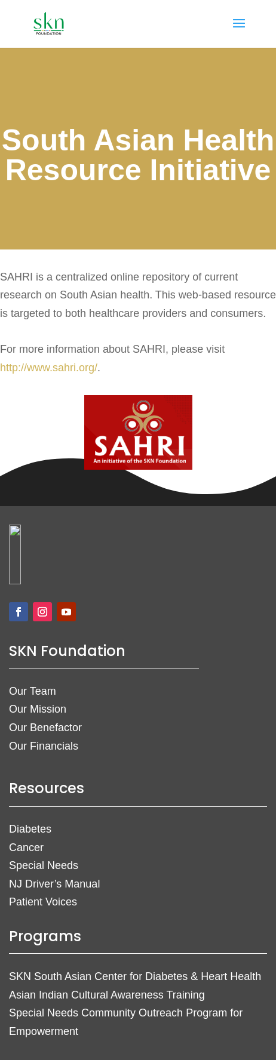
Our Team (32, 691)
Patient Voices (43, 902)
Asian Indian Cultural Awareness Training (107, 995)
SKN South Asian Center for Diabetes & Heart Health (135, 976)
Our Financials (43, 746)
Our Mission (37, 709)
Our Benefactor (45, 728)
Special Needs (43, 865)
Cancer (26, 847)
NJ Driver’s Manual (54, 884)
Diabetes (30, 829)
